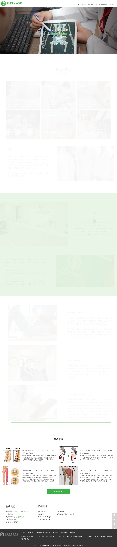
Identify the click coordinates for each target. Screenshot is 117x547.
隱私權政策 (60, 545)
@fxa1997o (30, 536)
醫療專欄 (104, 4)
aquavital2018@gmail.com (74, 536)
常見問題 (97, 4)
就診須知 (90, 4)
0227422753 (50, 536)
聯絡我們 (111, 4)
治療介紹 (83, 4)
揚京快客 (43, 545)
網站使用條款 (67, 545)
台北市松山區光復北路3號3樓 (104, 536)
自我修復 (47, 532)
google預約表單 (19, 517)
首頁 (78, 4)
